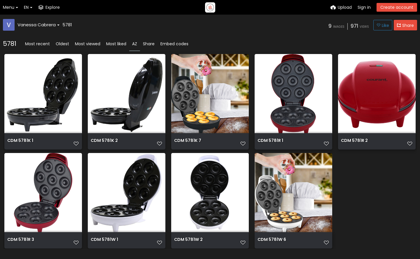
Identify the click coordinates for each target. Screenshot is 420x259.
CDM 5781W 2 (188, 244)
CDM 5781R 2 (354, 143)
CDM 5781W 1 (104, 244)
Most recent (37, 44)
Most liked (116, 44)
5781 (67, 25)
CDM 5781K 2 (104, 143)
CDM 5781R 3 (20, 244)
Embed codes (174, 44)
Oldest (62, 44)
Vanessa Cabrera (39, 25)
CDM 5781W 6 (272, 244)
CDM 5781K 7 (187, 143)
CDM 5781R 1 (270, 143)
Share (149, 44)
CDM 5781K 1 (20, 143)
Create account (396, 7)
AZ (134, 44)
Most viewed (87, 44)
